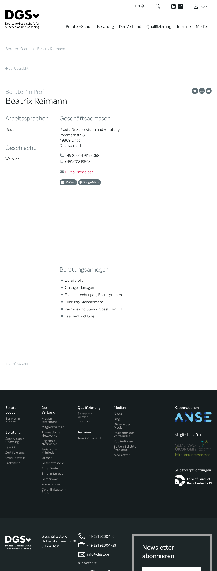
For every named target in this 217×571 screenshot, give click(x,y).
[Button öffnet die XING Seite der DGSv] (182, 6)
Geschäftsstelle (53, 378)
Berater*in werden (85, 330)
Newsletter (122, 370)
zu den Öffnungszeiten (96, 497)
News (118, 328)
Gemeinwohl (50, 394)
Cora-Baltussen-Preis (54, 406)
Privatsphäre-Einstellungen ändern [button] (123, 558)
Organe (47, 372)
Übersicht (16, 68)
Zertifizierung (15, 369)
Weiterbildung (88, 337)
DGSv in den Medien (122, 341)
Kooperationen (52, 399)
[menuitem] (79, 29)
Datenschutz (182, 555)
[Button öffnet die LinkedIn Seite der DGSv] (171, 6)
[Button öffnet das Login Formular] (201, 6)
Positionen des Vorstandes (124, 349)
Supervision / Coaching (14, 357)
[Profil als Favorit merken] (195, 91)
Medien (202, 26)
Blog (117, 334)
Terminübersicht (90, 355)
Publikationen (123, 356)
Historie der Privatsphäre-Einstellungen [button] (163, 558)
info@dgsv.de (98, 480)
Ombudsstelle (15, 374)
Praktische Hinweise (12, 381)
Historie (47, 418)
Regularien (49, 413)
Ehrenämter (50, 383)
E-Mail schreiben (79, 172)
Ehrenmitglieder (53, 388)
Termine (183, 26)
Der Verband (130, 26)
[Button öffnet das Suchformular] (158, 6)
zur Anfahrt (87, 488)
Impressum (203, 555)
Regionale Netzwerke (49, 357)
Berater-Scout (79, 26)
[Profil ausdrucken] (202, 91)
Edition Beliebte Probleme (125, 363)
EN (140, 6)
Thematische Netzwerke (51, 349)
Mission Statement (49, 335)
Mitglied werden (53, 342)
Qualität (11, 363)
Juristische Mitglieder (49, 366)
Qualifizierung (158, 26)
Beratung (105, 26)
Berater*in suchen (12, 335)
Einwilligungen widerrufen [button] (198, 558)
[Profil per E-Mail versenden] (209, 91)
